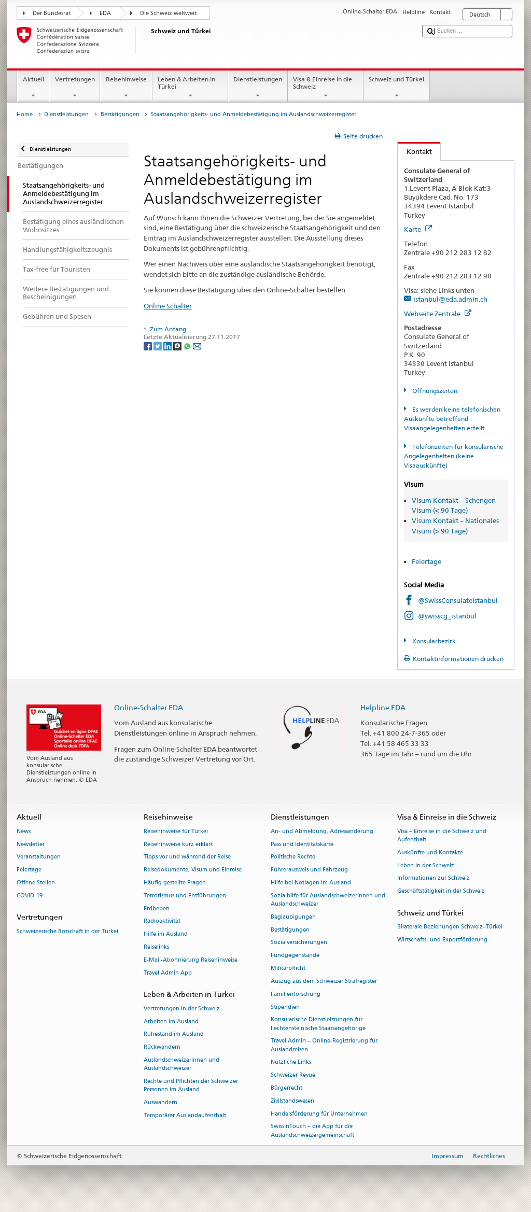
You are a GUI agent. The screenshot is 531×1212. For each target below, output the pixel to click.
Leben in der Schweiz (425, 865)
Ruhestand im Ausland (174, 1034)
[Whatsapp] (188, 345)
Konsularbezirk (433, 641)
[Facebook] (148, 345)
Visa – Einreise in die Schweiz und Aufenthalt (441, 835)
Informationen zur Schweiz (433, 878)
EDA (105, 13)
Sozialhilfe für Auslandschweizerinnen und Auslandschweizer (328, 899)
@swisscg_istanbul (447, 616)
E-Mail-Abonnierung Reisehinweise (190, 959)
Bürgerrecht (286, 1087)
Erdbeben (157, 908)
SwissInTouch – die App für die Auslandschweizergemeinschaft (312, 1130)
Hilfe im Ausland (166, 934)
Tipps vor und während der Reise (187, 857)
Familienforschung (295, 994)
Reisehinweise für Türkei (176, 831)
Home (25, 114)
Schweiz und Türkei (396, 87)
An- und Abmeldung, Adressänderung (322, 831)
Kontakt (415, 151)
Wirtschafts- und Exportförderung (442, 939)
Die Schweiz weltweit (168, 13)
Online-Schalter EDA (148, 707)
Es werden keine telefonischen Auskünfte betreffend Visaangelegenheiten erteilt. (452, 418)
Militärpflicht (288, 968)
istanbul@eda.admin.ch (450, 299)
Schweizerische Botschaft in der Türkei (67, 931)
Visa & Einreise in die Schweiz (325, 87)
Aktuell (33, 87)
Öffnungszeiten (434, 390)
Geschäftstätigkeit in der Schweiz (441, 891)
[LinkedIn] (168, 345)
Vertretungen (75, 87)
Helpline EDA (383, 707)
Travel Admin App (168, 972)
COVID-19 (30, 895)
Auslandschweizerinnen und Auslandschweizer (181, 1064)
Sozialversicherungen (299, 942)
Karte (418, 229)
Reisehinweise (126, 87)
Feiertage (426, 561)
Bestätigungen (120, 114)
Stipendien (285, 1007)
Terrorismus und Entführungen (185, 895)
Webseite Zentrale (437, 313)
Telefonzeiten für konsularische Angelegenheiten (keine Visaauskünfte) (453, 456)
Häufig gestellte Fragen (175, 882)
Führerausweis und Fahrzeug (309, 870)
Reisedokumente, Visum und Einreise (193, 870)
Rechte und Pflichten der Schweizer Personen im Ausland (191, 1085)
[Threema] (178, 345)
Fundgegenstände (295, 955)
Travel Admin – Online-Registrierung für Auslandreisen (324, 1045)
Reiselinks (156, 946)
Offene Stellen (36, 882)
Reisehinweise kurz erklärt (178, 844)
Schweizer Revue (293, 1075)
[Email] (197, 345)
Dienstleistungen (258, 87)
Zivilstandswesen (292, 1100)
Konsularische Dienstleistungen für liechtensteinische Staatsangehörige (318, 1024)
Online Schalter (168, 306)
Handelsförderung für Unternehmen (319, 1113)
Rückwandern (162, 1047)
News (24, 831)
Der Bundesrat (52, 13)
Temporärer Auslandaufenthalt (185, 1115)
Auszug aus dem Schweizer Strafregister (324, 981)
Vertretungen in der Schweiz (182, 1008)
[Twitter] (158, 345)
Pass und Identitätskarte (302, 844)
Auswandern (160, 1102)
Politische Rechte (293, 857)
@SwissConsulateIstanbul (458, 600)
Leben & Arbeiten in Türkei (190, 87)
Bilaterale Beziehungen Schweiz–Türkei (449, 927)
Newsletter (31, 844)
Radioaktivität (162, 921)
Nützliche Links (291, 1062)
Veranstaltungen (39, 857)
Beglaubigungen (293, 916)
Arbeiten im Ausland (171, 1021)
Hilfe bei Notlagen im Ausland (311, 882)
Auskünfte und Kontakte (430, 852)
